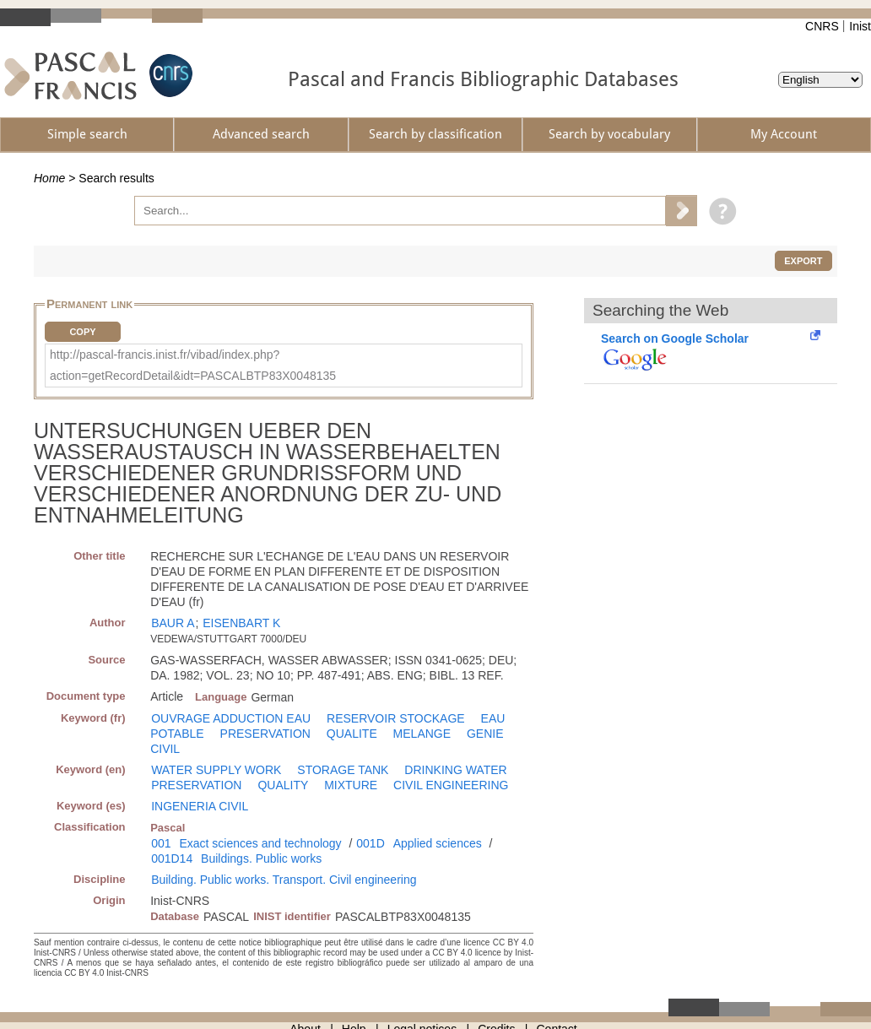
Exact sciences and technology (260, 843)
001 (160, 843)
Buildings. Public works (261, 858)
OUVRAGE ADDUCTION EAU (231, 718)
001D (370, 843)
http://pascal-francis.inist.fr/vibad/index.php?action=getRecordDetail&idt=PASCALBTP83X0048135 (193, 365)
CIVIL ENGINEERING (450, 785)
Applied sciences (437, 843)
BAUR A (172, 623)
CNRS (822, 26)
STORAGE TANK (342, 770)
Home (49, 178)
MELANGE (422, 733)
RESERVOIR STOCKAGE (396, 718)
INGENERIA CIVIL (199, 806)
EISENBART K (241, 623)
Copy (82, 332)
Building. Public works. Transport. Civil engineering (283, 879)
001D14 (171, 858)
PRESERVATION (265, 733)
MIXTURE (350, 785)
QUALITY (282, 785)
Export (803, 261)
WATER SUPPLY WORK (216, 770)
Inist (860, 26)
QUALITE (352, 733)
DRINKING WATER (455, 770)
